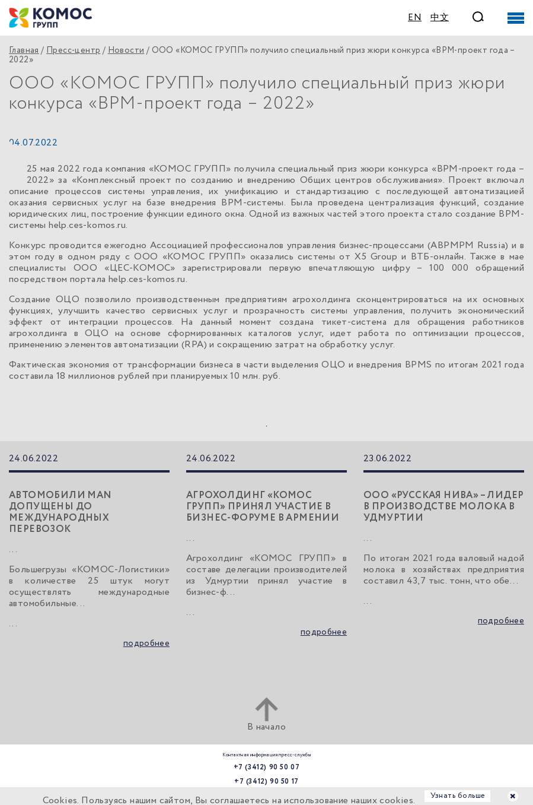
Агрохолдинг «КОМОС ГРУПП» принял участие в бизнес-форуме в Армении (262, 507)
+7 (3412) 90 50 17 (266, 782)
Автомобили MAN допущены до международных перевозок (60, 512)
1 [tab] (267, 426)
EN (415, 17)
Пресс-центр (73, 50)
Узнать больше (457, 795)
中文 (439, 17)
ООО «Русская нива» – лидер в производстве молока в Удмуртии (443, 507)
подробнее (146, 643)
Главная (24, 50)
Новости (126, 50)
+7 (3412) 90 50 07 (267, 767)
